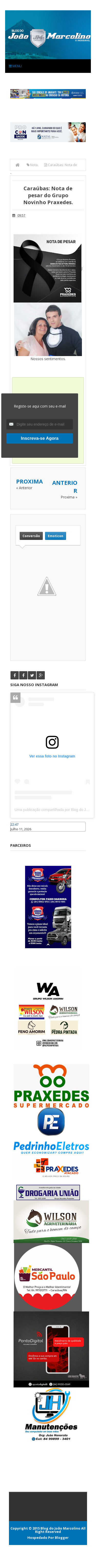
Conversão (31, 536)
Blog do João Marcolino (60, 1528)
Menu (15, 66)
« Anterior (24, 487)
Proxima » (69, 497)
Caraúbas (18, 834)
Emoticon (55, 536)
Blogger (62, 1537)
